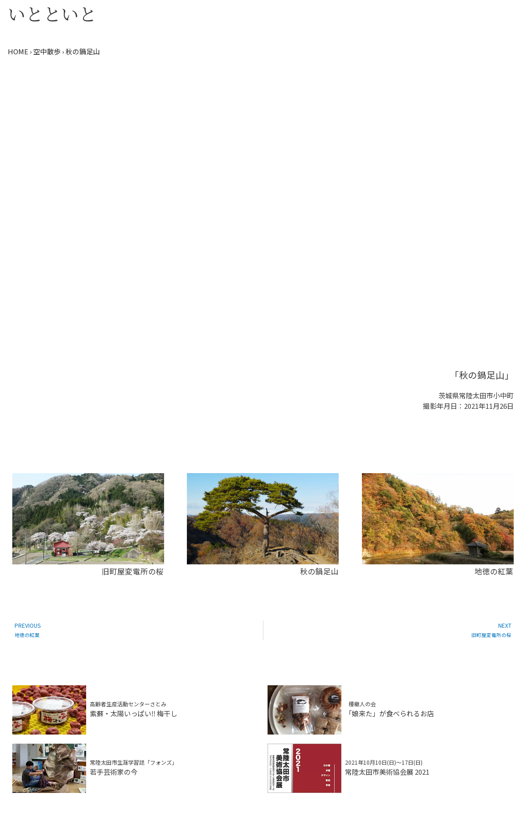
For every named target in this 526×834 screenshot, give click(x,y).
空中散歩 (47, 51)
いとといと (52, 13)
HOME (18, 51)
